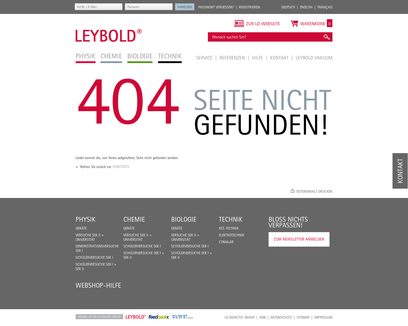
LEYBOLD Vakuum (314, 57)
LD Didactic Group (239, 317)
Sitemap (303, 317)
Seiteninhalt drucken (314, 191)
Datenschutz (281, 317)
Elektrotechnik (231, 235)
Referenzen (232, 57)
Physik (86, 219)
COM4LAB (226, 242)
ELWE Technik (182, 316)
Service (205, 57)
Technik (231, 219)
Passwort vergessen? (216, 7)
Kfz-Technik (229, 228)
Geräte (81, 228)
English (306, 7)
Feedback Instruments (159, 316)
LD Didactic (99, 316)
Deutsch (288, 7)
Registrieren (249, 7)
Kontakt (280, 57)
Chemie (134, 219)
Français (325, 7)
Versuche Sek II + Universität (90, 237)
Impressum (323, 317)
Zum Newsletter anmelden (299, 239)
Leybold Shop (136, 316)
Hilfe (258, 57)
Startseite (120, 167)
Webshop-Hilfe (98, 285)
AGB (262, 317)
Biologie (183, 219)
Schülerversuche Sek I (94, 257)
